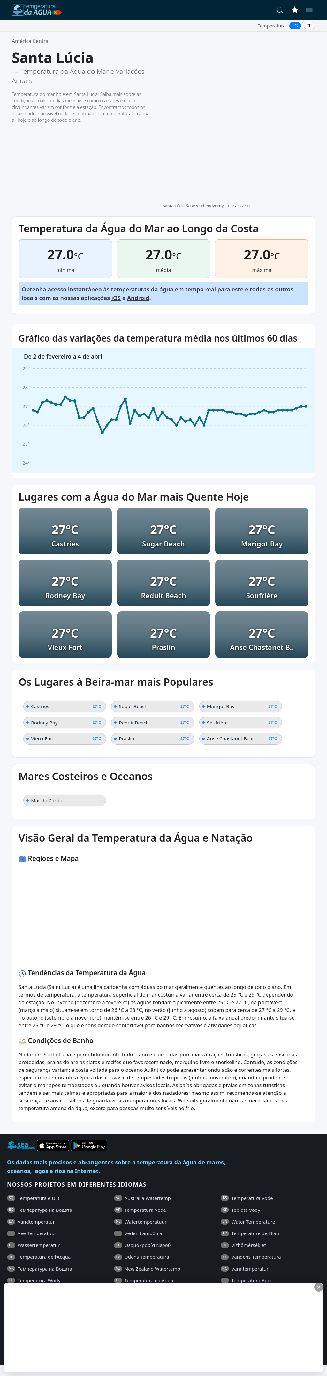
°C (295, 25)
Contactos (159, 1266)
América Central (31, 40)
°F (309, 25)
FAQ (11, 1266)
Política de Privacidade (115, 1266)
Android (138, 212)
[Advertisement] (155, 1327)
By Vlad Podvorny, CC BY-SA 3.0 (220, 53)
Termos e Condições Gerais (53, 1266)
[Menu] (309, 10)
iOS (116, 212)
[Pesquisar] (280, 10)
